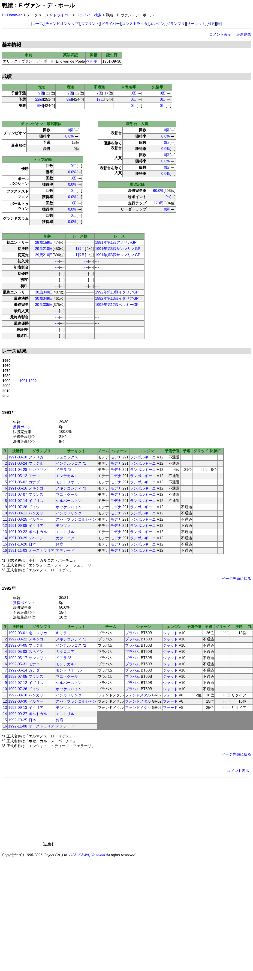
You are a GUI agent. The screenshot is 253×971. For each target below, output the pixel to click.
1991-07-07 (17, 494)
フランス (36, 494)
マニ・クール (67, 494)
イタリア (36, 526)
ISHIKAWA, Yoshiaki (88, 855)
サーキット (196, 24)
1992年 (9, 588)
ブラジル (36, 463)
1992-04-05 (17, 645)
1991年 (9, 412)
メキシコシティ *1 (71, 639)
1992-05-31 (17, 664)
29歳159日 (44, 242)
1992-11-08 (17, 726)
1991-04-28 (17, 470)
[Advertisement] (134, 813)
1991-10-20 (17, 544)
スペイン (36, 538)
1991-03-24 (17, 463)
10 (5, 513)
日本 (32, 544)
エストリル (65, 532)
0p (168, 197)
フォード (170, 695)
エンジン (157, 24)
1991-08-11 (17, 513)
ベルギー (93, 61)
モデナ (115, 457)
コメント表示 (220, 34)
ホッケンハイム (69, 507)
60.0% (158, 191)
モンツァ (63, 526)
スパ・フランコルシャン (76, 519)
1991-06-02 (17, 482)
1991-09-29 (17, 538)
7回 (99, 93)
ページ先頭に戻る (236, 579)
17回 (100, 99)
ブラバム (132, 633)
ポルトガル (38, 532)
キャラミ (63, 633)
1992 (32, 381)
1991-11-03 (17, 550)
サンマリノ (38, 470)
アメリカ (36, 457)
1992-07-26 (17, 689)
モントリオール (69, 482)
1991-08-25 (17, 519)
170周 (159, 203)
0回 (133, 93)
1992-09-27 (17, 714)
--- (57, 261)
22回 (39, 99)
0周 (167, 209)
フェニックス (67, 457)
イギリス (36, 501)
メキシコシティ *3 (71, 488)
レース (37, 24)
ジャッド (170, 633)
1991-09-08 (17, 526)
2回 (70, 93)
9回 (41, 93)
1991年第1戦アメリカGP (116, 242)
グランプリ (175, 24)
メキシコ (36, 488)
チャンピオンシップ (62, 24)
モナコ (34, 476)
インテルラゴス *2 (71, 645)
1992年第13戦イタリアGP (117, 292)
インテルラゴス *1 (71, 463)
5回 (69, 99)
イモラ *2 (64, 470)
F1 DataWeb (12, 15)
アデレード (65, 550)
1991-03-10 (17, 457)
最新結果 (243, 34)
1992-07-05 (17, 676)
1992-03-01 (17, 633)
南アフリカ (38, 633)
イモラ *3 (64, 658)
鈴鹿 (59, 544)
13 (5, 532)
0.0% (69, 136)
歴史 (211, 24)
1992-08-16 (17, 695)
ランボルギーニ (143, 457)
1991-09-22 (17, 532)
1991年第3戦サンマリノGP (117, 249)
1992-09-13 (17, 708)
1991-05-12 (17, 476)
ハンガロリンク (69, 513)
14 (5, 538)
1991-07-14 (17, 501)
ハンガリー (38, 513)
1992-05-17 (17, 658)
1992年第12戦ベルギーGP (117, 305)
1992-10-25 (17, 720)
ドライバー (62, 15)
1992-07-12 (17, 683)
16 (5, 550)
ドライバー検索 (89, 15)
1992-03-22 (17, 639)
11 (5, 519)
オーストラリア (41, 550)
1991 (23, 381)
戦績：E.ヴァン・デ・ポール (38, 5)
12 (5, 526)
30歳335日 (44, 305)
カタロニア (65, 538)
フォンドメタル (138, 695)
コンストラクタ (135, 24)
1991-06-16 (17, 488)
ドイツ (34, 507)
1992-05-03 (17, 652)
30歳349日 (44, 292)
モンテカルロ (67, 476)
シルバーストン (69, 501)
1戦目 (80, 249)
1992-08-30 (17, 701)
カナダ (34, 482)
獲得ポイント (24, 427)
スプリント (90, 24)
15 (5, 544)
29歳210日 (44, 249)
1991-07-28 (17, 507)
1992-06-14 (17, 670)
